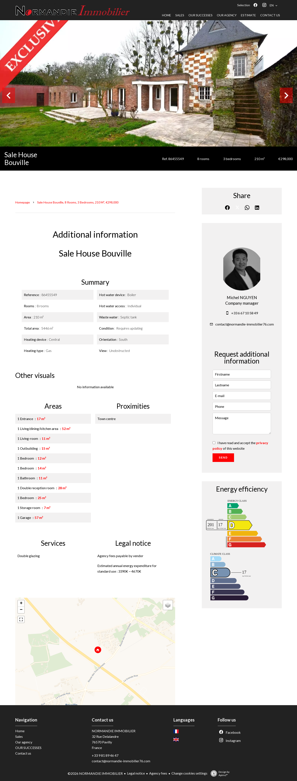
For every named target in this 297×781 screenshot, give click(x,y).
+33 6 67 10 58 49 (244, 313)
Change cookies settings (189, 773)
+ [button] (21, 603)
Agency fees (158, 773)
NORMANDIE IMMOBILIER (113, 731)
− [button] (21, 610)
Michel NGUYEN (242, 297)
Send (223, 457)
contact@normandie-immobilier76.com (244, 324)
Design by (219, 773)
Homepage (22, 202)
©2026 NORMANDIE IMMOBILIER (95, 773)
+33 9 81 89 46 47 (105, 755)
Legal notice (136, 773)
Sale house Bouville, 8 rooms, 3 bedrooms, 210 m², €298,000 (77, 202)
